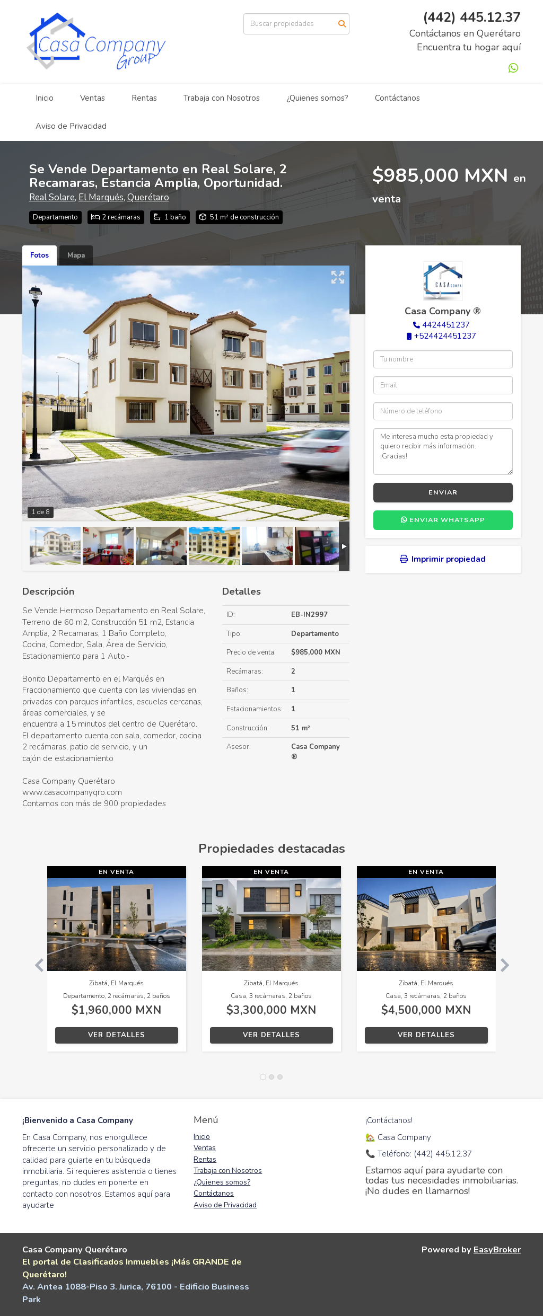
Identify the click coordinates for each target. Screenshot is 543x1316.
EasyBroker (497, 1249)
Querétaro (148, 197)
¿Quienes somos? (317, 98)
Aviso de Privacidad (71, 126)
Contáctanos (397, 98)
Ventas (92, 98)
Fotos (39, 255)
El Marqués (101, 197)
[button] (34, 964)
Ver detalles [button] (116, 1035)
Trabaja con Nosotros (221, 98)
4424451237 (446, 325)
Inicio (45, 98)
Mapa (76, 255)
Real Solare (52, 197)
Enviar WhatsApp (443, 520)
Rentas (144, 98)
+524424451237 (445, 336)
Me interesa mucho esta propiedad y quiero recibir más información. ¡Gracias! (443, 451)
